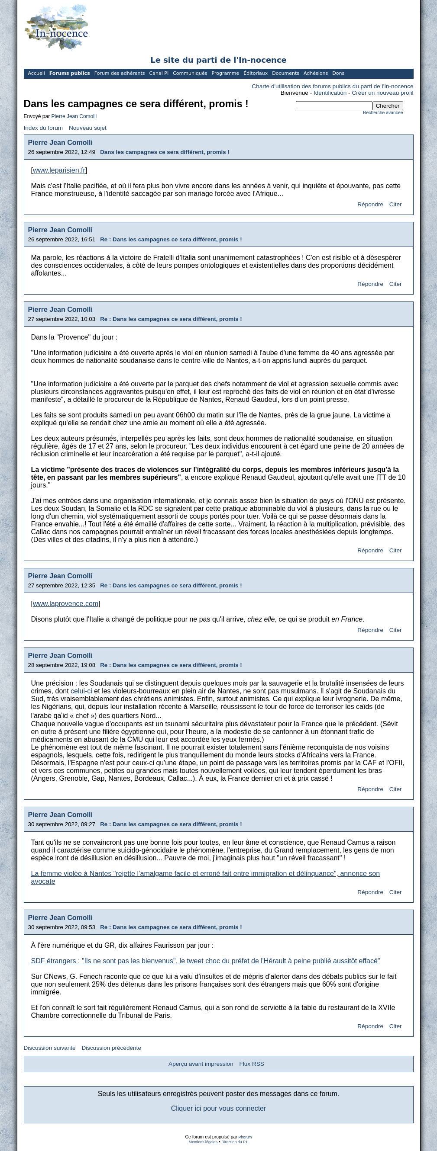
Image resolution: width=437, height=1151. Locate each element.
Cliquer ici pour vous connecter (218, 1108)
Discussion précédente (111, 1048)
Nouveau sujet (88, 128)
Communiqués (190, 73)
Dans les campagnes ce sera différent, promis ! (165, 152)
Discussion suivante (50, 1048)
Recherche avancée (383, 112)
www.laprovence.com (65, 603)
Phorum (245, 1137)
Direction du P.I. (235, 1142)
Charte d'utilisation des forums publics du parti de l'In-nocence (332, 86)
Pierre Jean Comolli (74, 116)
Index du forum (43, 128)
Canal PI (159, 73)
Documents (285, 73)
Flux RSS (251, 1064)
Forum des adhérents (119, 73)
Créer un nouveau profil (382, 93)
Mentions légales (203, 1142)
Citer (395, 204)
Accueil (36, 73)
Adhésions (316, 73)
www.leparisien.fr (59, 170)
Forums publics (69, 73)
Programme (225, 73)
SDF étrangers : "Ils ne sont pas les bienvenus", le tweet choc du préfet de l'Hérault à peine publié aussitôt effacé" (205, 961)
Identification (330, 93)
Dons (338, 73)
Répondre (370, 204)
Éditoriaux (255, 73)
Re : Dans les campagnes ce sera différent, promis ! (171, 239)
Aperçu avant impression (200, 1064)
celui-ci (81, 691)
